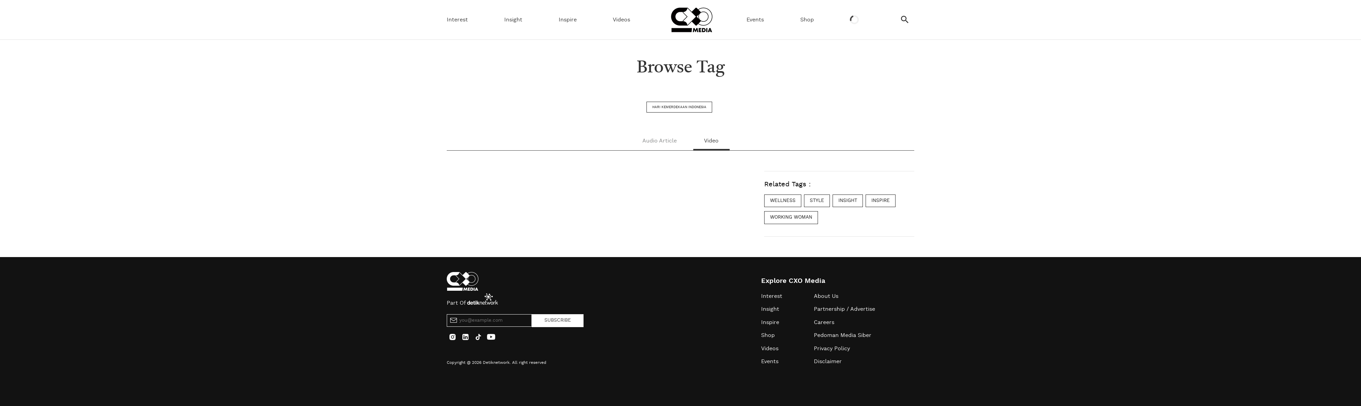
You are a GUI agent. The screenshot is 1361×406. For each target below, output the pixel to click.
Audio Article (659, 140)
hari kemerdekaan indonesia (679, 107)
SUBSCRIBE (557, 320)
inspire (880, 200)
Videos (621, 19)
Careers (824, 322)
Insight (513, 19)
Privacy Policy (832, 348)
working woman (791, 217)
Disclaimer (828, 361)
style (817, 200)
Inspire (568, 19)
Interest (457, 19)
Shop (807, 19)
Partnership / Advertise (844, 309)
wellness (783, 200)
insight (847, 200)
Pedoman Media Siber (842, 335)
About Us (826, 296)
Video (711, 140)
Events (755, 19)
